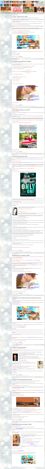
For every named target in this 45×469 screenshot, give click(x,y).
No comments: (13, 375)
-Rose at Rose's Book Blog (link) (16, 79)
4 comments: (13, 57)
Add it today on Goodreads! (15, 204)
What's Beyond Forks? (15, 30)
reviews (24, 152)
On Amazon (28, 101)
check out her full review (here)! (20, 394)
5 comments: (13, 343)
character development (22, 375)
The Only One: (25, 211)
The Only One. (42, 157)
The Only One (27, 251)
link (19, 116)
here (24, 327)
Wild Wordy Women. (26, 367)
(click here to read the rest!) (17, 334)
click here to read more (32, 366)
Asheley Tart (15, 390)
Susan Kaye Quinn (17, 71)
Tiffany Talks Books (14, 24)
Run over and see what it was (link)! (16, 261)
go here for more (17, 363)
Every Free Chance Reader (15, 327)
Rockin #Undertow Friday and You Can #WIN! (21, 109)
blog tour (18, 57)
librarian (24, 57)
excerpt (22, 57)
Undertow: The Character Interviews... (19, 347)
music (22, 152)
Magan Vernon (14, 157)
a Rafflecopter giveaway (14, 466)
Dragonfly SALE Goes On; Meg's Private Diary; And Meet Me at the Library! (26, 297)
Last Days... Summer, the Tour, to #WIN (19, 16)
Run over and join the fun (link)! (15, 121)
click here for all (35, 263)
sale (25, 57)
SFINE (27, 57)
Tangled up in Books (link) (25, 361)
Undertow (14, 23)
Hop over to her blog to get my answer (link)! (17, 258)
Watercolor (35, 166)
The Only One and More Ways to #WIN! (19, 156)
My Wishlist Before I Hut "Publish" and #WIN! (21, 255)
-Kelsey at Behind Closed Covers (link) (16, 78)
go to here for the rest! (22, 355)
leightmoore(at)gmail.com (33, 412)
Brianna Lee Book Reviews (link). (30, 408)
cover (20, 251)
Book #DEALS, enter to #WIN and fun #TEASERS (21, 61)
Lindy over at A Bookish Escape (16, 162)
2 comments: (13, 152)
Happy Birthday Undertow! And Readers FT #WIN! (21, 424)
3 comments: (13, 420)
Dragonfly (17, 19)
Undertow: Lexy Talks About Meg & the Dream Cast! (22, 379)
